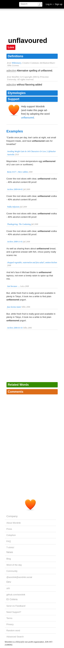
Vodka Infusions (13, 207)
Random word (13, 630)
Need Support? (13, 612)
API (8, 588)
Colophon (11, 535)
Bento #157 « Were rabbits (17, 172)
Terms (9, 618)
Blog (8, 558)
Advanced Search (15, 636)
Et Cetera (12, 599)
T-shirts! (10, 547)
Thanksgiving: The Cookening (19, 224)
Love (11, 47)
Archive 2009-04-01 (15, 189)
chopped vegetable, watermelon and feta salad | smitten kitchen (32, 262)
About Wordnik (13, 523)
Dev (8, 581)
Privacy (10, 624)
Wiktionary (16, 63)
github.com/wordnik (15, 594)
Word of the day (14, 565)
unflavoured (27, 117)
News (9, 552)
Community (12, 571)
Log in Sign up (54, 4)
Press (9, 529)
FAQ (8, 541)
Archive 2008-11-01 (15, 242)
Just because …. (13, 286)
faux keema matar (14, 307)
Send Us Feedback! (16, 606)
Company (12, 516)
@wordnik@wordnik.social (19, 577)
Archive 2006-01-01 (15, 328)
